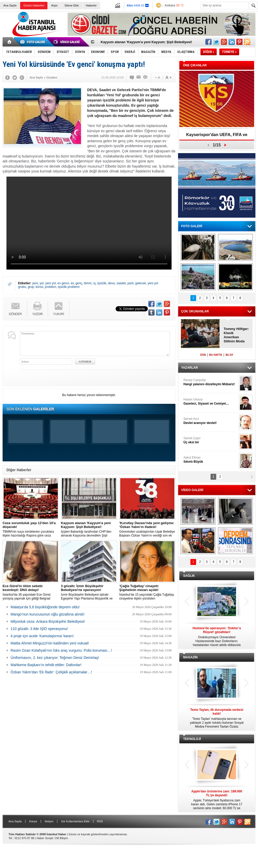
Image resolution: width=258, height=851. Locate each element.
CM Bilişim (61, 838)
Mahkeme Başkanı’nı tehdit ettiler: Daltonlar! (46, 665)
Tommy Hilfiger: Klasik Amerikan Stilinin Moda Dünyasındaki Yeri (236, 335)
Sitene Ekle (71, 5)
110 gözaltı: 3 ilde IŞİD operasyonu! (39, 629)
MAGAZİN (190, 657)
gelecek (140, 283)
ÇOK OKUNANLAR (195, 311)
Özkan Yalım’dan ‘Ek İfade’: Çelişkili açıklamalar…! (51, 672)
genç (79, 283)
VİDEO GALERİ (192, 490)
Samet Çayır (210, 440)
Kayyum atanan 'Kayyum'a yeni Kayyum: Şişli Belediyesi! (146, 42)
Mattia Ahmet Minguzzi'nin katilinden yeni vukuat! (50, 643)
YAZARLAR (189, 367)
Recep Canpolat (210, 382)
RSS (100, 821)
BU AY (229, 354)
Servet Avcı (210, 421)
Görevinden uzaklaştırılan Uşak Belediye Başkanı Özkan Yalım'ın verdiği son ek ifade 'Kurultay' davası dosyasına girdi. (147, 529)
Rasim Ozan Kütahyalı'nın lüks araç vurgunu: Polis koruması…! (61, 650)
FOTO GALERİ (191, 226)
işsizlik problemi (68, 287)
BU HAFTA (215, 354)
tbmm (88, 283)
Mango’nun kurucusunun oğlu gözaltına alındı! (47, 614)
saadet (121, 283)
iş (94, 283)
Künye (33, 821)
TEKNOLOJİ (192, 739)
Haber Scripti (45, 838)
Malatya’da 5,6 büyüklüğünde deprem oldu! (45, 607)
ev (72, 283)
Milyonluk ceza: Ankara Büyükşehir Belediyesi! (48, 621)
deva (111, 283)
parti (130, 283)
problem (50, 287)
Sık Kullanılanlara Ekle (75, 821)
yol (41, 283)
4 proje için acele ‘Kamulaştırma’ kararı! (42, 636)
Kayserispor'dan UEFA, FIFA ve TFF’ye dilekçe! (216, 136)
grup (31, 287)
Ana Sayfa (10, 5)
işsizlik (101, 283)
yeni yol (50, 283)
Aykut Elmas (210, 460)
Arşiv (54, 5)
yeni (35, 283)
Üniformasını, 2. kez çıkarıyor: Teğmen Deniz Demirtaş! (55, 658)
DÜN (203, 354)
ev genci (63, 283)
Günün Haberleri (33, 5)
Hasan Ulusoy (210, 402)
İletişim (49, 821)
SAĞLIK (189, 576)
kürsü (39, 287)
